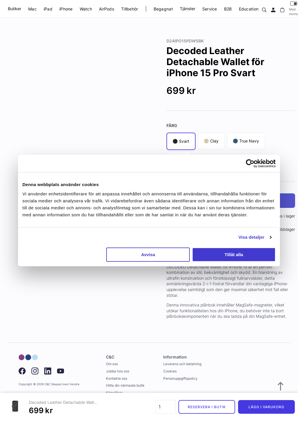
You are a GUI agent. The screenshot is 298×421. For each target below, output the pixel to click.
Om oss (112, 364)
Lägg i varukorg (266, 407)
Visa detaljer (251, 237)
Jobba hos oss (117, 371)
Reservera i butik (207, 407)
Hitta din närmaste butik (125, 385)
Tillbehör (129, 8)
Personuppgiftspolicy (180, 378)
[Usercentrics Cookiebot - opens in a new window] (250, 163)
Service (209, 8)
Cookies (170, 371)
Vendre (74, 384)
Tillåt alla (233, 254)
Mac (32, 8)
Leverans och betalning (182, 364)
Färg (171, 125)
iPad (48, 8)
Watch (86, 8)
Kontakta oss (116, 378)
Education (249, 8)
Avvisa (148, 254)
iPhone (66, 8)
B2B (228, 8)
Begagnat (163, 8)
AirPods (106, 8)
